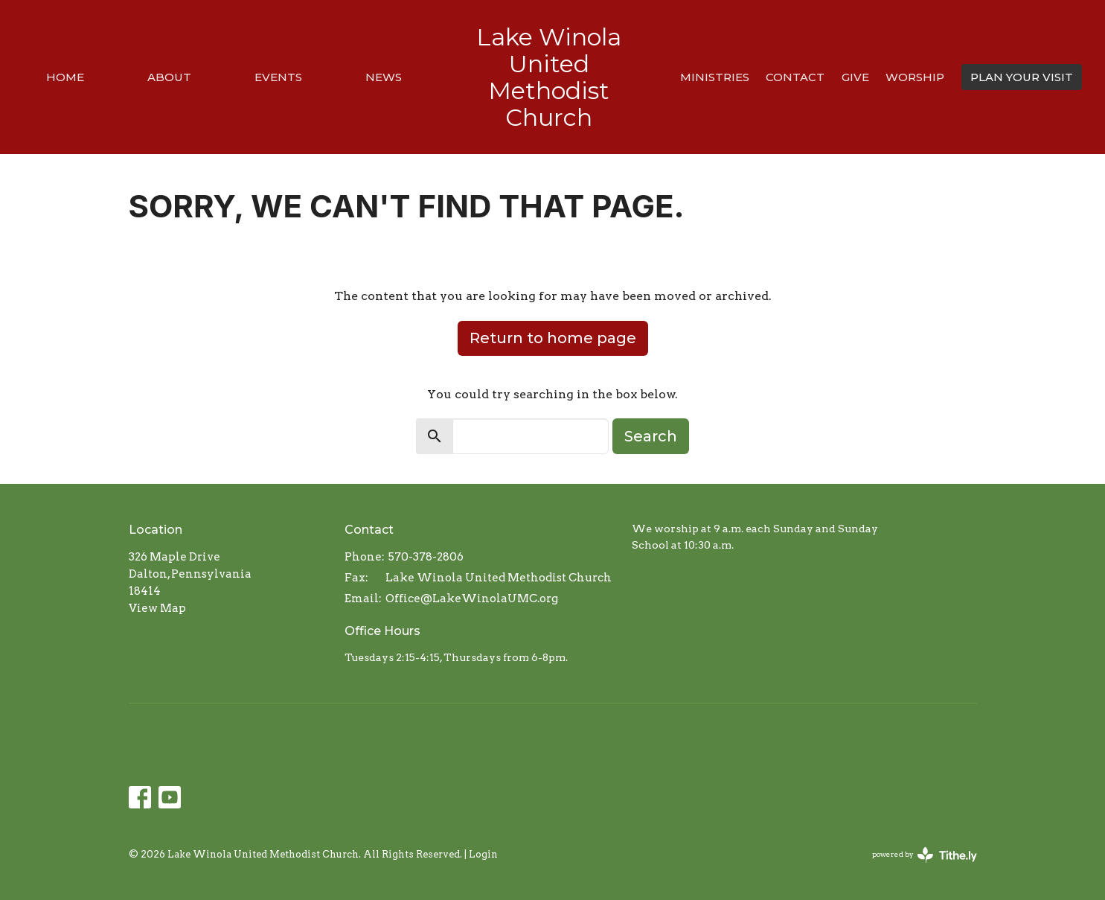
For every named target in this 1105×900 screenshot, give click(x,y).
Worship (914, 77)
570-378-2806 (426, 557)
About (169, 77)
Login (483, 854)
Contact (795, 77)
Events (278, 77)
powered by (924, 855)
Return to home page (553, 338)
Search (650, 436)
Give (855, 77)
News (383, 77)
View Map (157, 608)
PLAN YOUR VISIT (1021, 77)
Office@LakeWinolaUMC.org (471, 598)
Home (65, 77)
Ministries (714, 77)
